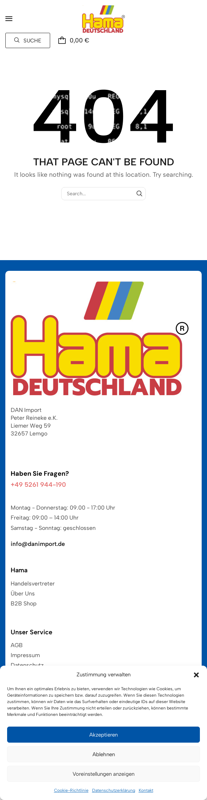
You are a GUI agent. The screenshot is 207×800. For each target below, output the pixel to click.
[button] (196, 674)
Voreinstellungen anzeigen (103, 774)
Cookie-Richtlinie (71, 790)
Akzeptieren (103, 735)
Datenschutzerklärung (113, 790)
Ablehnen (103, 754)
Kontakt (146, 790)
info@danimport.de (38, 543)
